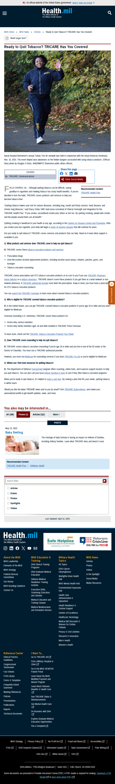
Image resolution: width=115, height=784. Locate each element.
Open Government (79, 747)
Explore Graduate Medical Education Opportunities (42, 720)
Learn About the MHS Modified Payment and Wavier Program (41, 679)
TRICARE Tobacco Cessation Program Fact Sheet (52, 334)
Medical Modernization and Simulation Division (41, 609)
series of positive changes (61, 227)
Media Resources (93, 582)
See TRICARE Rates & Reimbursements (41, 698)
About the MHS (12, 557)
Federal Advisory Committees (11, 576)
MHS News (92, 557)
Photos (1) (23, 414)
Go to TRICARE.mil (39, 657)
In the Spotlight (92, 574)
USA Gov (40, 754)
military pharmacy (29, 279)
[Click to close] (111, 284)
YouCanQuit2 (37, 369)
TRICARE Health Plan (90, 192)
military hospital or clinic (54, 373)
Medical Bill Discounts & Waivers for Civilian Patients (69, 624)
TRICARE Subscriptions (74, 389)
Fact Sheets (9, 671)
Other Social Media (72, 179)
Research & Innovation (68, 636)
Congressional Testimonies (10, 666)
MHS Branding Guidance (14, 585)
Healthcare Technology (68, 617)
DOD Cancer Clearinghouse (65, 570)
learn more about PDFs (62, 777)
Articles (14, 488)
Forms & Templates (12, 680)
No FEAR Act (54, 741)
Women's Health (66, 644)
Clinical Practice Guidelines (11, 659)
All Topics (63, 564)
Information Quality (55, 747)
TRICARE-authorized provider (35, 283)
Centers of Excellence (68, 612)
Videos (13, 508)
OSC (73, 754)
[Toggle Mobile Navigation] (4, 13)
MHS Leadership (11, 561)
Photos (13, 498)
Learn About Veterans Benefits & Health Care (41, 688)
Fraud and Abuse (75, 741)
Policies (7, 696)
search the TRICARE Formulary (25, 293)
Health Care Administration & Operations (66, 598)
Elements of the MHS (13, 565)
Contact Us (8, 590)
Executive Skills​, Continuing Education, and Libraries (40, 592)
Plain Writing (100, 747)
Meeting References (12, 692)
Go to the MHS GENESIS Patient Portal (42, 670)
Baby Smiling (14, 432)
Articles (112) (39, 414)
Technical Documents (13, 713)
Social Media (91, 578)
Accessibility (96, 741)
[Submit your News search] (104, 481)
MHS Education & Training (41, 559)
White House (57, 754)
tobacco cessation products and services (45, 249)
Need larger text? (15, 38)
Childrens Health (37, 465)
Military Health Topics (67, 559)
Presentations (10, 700)
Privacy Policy (34, 741)
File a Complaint (38, 726)
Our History (8, 581)
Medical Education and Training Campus (41, 601)
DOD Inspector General (29, 747)
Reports (7, 709)
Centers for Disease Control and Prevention (86, 223)
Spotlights (15, 503)
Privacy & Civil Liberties (69, 631)
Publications (9, 704)
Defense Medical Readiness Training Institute (39, 582)
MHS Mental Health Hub (69, 583)
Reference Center (13, 653)
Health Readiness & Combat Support (67, 607)
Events (13, 493)
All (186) (10, 414)
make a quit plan (54, 379)
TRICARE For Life (72, 356)
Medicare (29, 356)
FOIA (8, 747)
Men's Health (64, 640)
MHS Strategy (10, 569)
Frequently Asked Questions (11, 686)
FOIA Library (9, 676)
